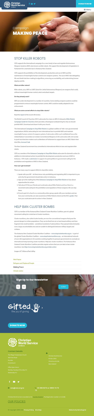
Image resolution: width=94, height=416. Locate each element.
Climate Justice (18, 271)
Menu (87, 9)
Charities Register (38, 397)
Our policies (17, 401)
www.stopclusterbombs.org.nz (61, 233)
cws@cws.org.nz (17, 388)
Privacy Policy (29, 410)
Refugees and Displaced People (23, 263)
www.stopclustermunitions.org (50, 236)
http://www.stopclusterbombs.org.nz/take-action (40, 247)
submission (33, 159)
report (22, 115)
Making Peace (18, 267)
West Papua (17, 259)
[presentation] (42, 287)
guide (71, 196)
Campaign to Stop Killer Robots (36, 129)
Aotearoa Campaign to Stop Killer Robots (43, 153)
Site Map (38, 410)
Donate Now (85, 3)
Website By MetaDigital (77, 410)
